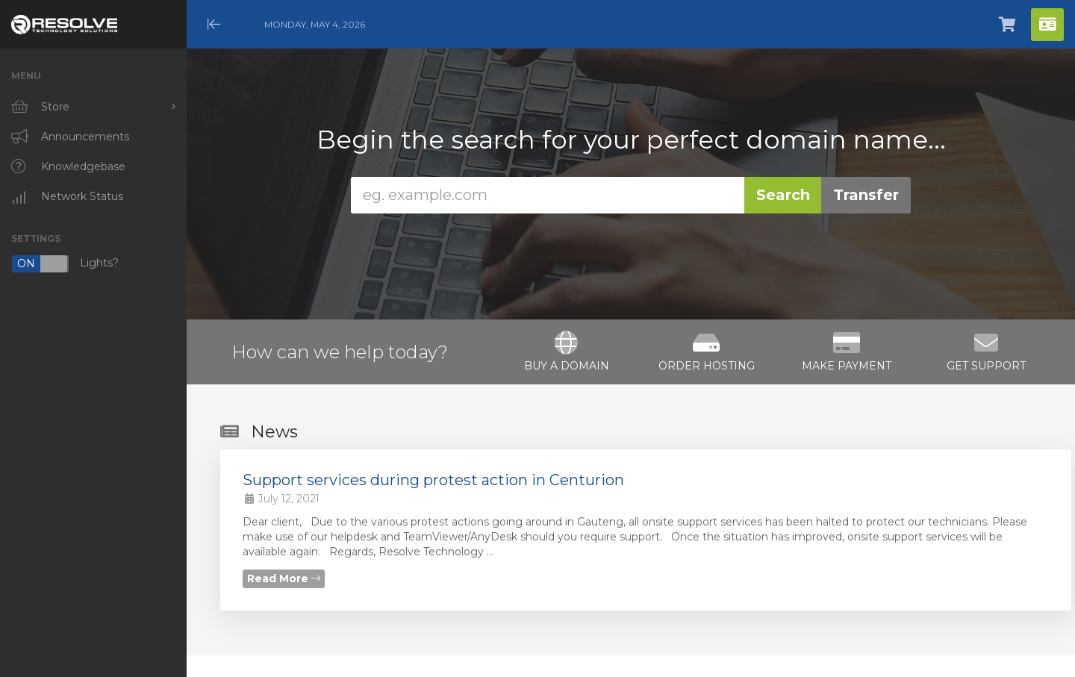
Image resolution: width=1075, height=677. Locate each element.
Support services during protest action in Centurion (433, 480)
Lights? (65, 264)
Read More (283, 578)
